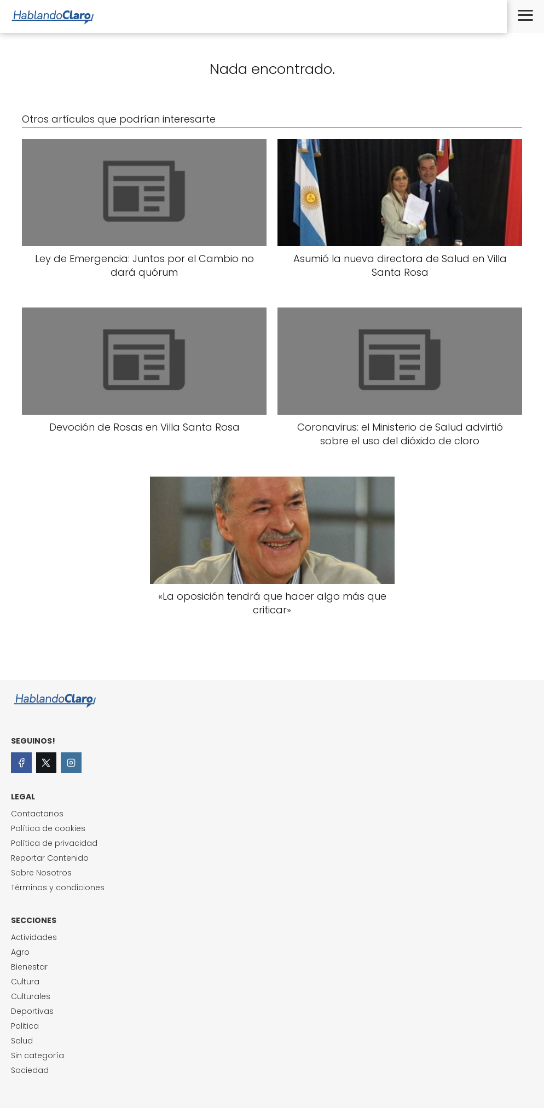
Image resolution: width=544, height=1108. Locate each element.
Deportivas (32, 1011)
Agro (20, 952)
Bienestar (29, 966)
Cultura (25, 981)
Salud (22, 1040)
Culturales (30, 996)
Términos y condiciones (58, 887)
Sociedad (30, 1070)
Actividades (34, 937)
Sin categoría (37, 1055)
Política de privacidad (54, 843)
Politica (25, 1025)
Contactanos (37, 813)
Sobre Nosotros (41, 872)
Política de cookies (48, 828)
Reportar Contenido (50, 857)
